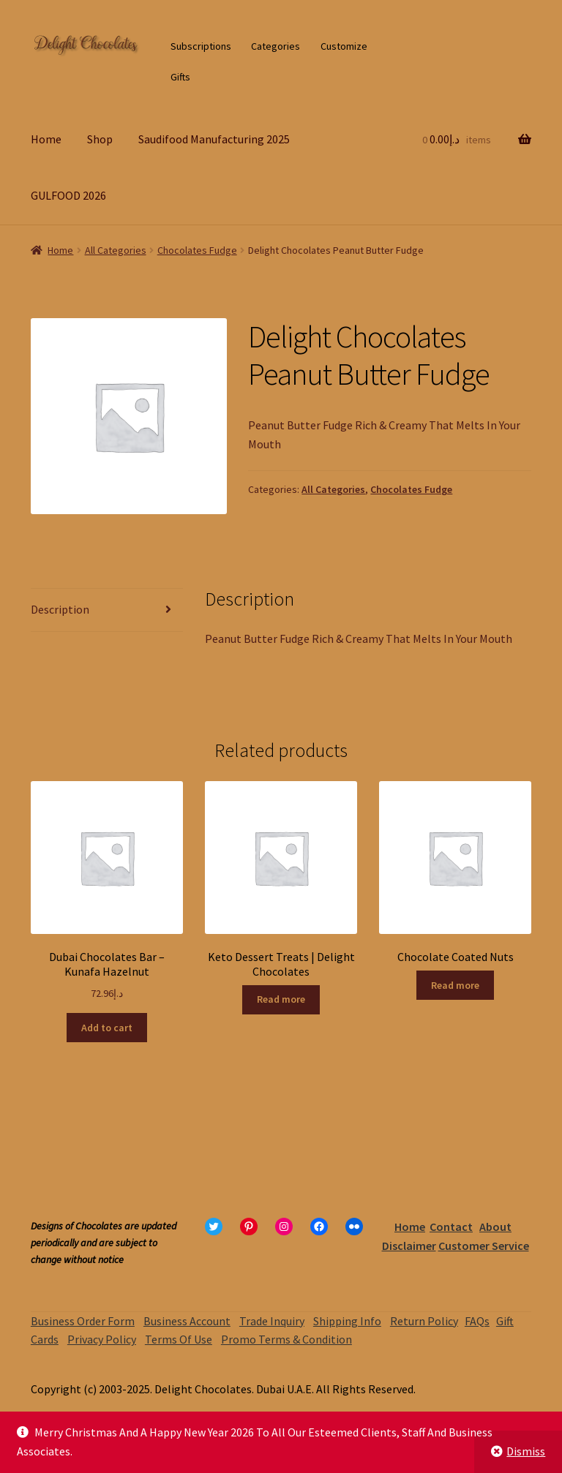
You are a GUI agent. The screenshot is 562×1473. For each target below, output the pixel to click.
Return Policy (424, 1321)
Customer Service (483, 1245)
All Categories (115, 250)
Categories (275, 46)
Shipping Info (347, 1321)
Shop (100, 139)
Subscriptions (201, 46)
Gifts (180, 76)
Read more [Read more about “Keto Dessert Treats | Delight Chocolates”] (281, 999)
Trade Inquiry (271, 1321)
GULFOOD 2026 (68, 195)
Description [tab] (60, 609)
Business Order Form (83, 1321)
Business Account (187, 1321)
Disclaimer (409, 1245)
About (495, 1226)
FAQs (477, 1321)
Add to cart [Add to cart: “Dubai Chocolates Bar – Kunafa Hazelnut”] (106, 1027)
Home (46, 139)
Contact (451, 1226)
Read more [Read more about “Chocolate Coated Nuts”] (455, 985)
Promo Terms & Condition (286, 1339)
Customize (344, 46)
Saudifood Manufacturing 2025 (214, 139)
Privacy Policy (101, 1339)
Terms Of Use (178, 1339)
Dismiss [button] (525, 1451)
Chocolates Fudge (197, 250)
